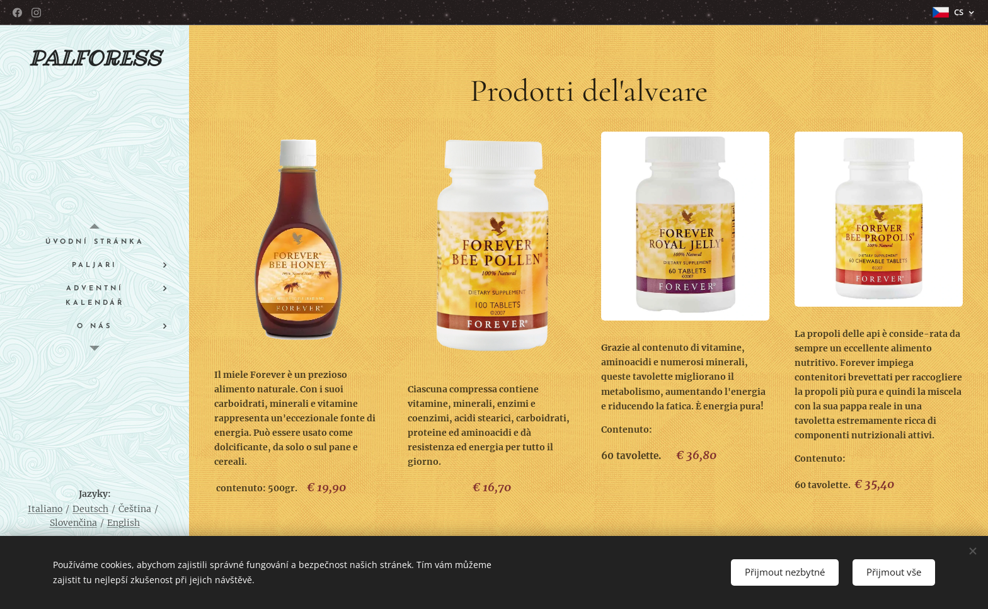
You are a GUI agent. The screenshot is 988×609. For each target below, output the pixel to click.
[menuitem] (94, 242)
